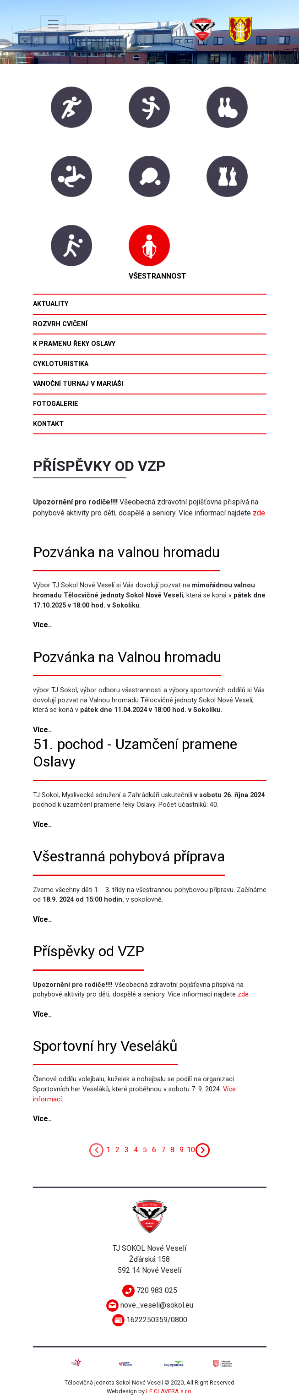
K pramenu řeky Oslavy (74, 344)
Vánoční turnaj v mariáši (78, 384)
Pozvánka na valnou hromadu (126, 552)
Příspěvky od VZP (88, 951)
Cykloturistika (60, 364)
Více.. (42, 624)
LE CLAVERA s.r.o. (169, 1391)
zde (259, 513)
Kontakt (48, 424)
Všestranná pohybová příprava (129, 856)
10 (191, 1149)
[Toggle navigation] (53, 24)
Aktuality (50, 304)
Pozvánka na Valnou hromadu (127, 657)
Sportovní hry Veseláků (105, 1046)
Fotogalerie (55, 404)
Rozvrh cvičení (60, 324)
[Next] (203, 1149)
